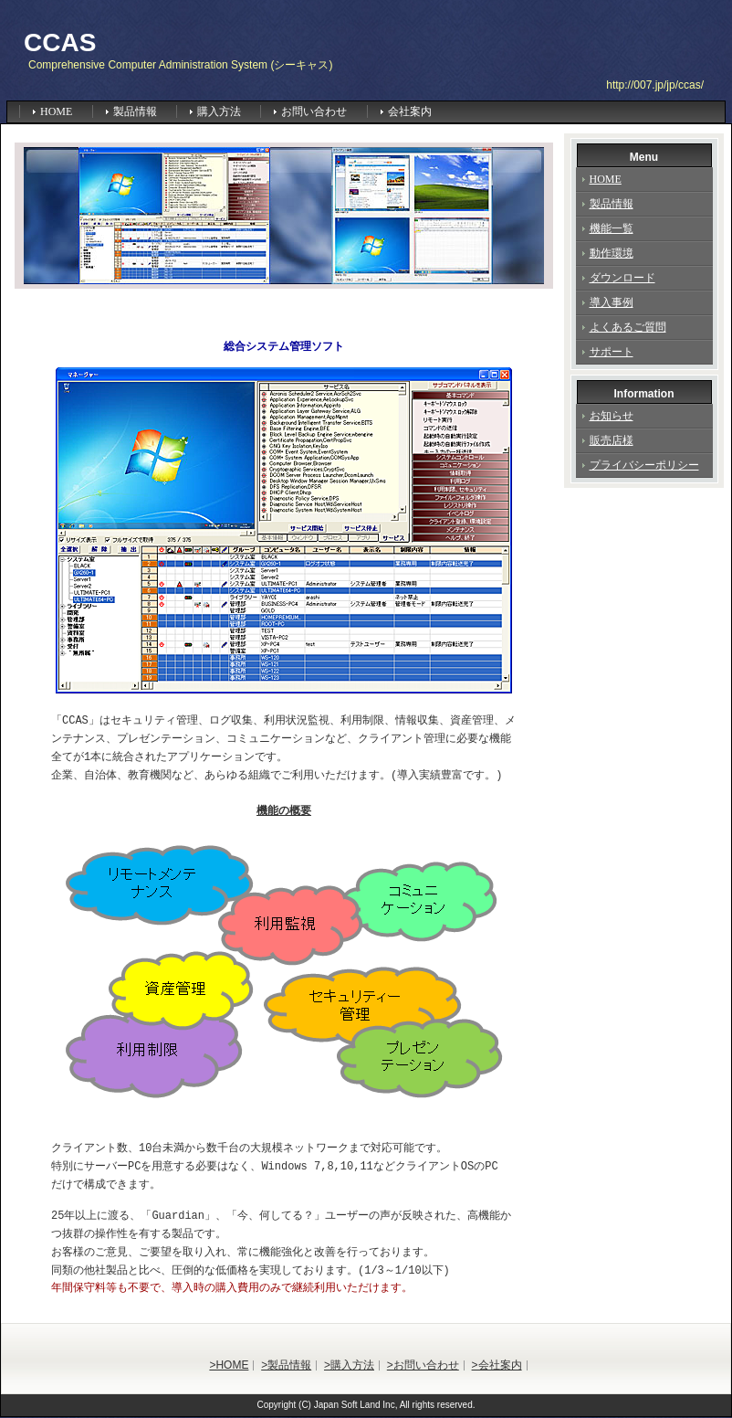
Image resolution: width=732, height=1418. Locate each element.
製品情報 (135, 111)
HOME (56, 111)
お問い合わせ (314, 111)
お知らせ (611, 415)
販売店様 (611, 440)
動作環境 (611, 253)
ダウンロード (622, 277)
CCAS (60, 42)
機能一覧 (611, 228)
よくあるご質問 (628, 327)
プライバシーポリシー (644, 465)
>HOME (228, 1366)
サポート (611, 351)
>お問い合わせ (423, 1366)
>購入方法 (349, 1366)
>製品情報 (286, 1366)
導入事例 (611, 302)
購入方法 (219, 111)
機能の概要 (283, 811)
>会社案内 (497, 1366)
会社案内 (410, 111)
